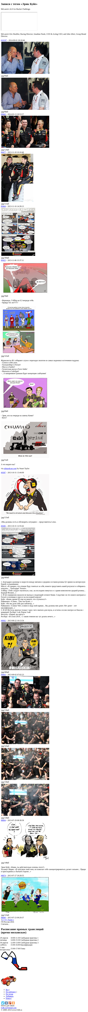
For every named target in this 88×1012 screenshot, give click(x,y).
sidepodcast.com (10, 468)
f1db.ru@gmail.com (8, 1008)
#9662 (3, 114)
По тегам (9, 994)
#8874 (3, 876)
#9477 (3, 152)
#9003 (3, 675)
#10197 (4, 40)
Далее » (11, 920)
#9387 (3, 473)
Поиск (8, 998)
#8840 (3, 918)
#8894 (3, 820)
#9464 (3, 206)
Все (7, 990)
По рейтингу (11, 992)
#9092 (3, 621)
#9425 (3, 260)
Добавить (10, 996)
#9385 (3, 526)
